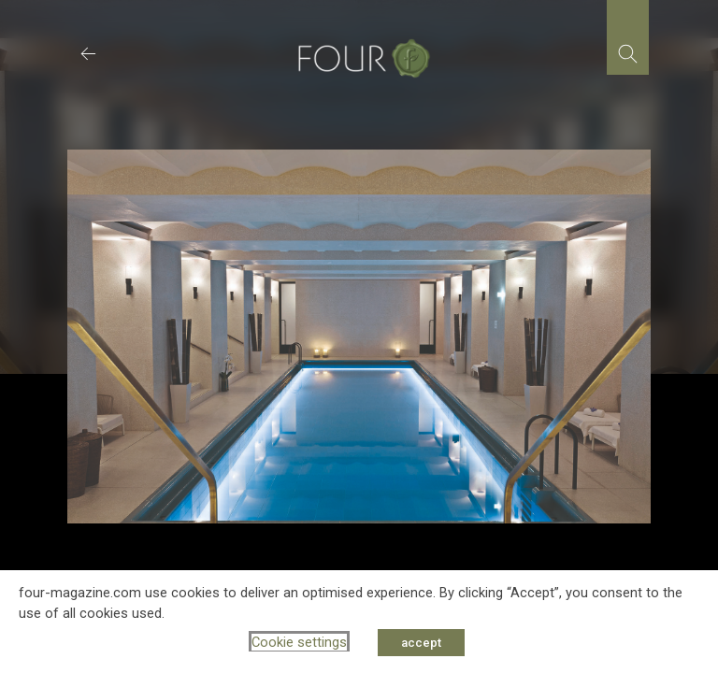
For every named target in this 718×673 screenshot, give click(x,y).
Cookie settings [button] (299, 642)
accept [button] (421, 643)
